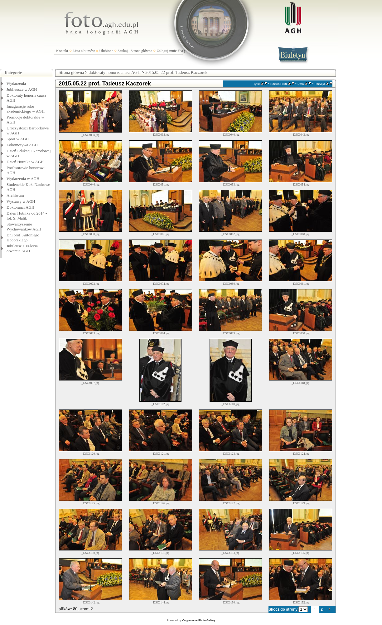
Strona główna (141, 51)
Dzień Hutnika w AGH (25, 161)
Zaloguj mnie (166, 51)
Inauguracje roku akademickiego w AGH (26, 109)
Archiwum (15, 195)
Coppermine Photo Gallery (198, 620)
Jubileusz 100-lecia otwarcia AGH (22, 248)
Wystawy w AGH (21, 201)
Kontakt (62, 51)
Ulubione (106, 51)
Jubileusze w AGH (22, 89)
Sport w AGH (18, 139)
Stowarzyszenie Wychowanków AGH (24, 226)
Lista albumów (84, 51)
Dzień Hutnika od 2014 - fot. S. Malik (27, 215)
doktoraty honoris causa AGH (115, 72)
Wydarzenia (16, 83)
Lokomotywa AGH (22, 145)
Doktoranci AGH (20, 207)
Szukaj (123, 51)
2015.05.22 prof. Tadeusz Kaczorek (176, 72)
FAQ (181, 51)
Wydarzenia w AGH (23, 178)
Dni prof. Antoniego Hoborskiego (23, 237)
